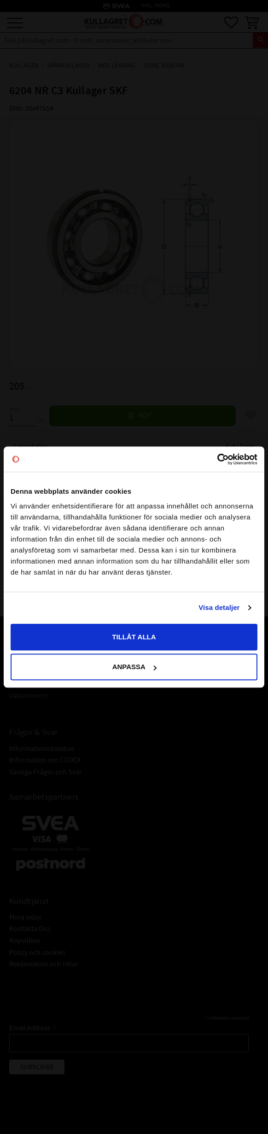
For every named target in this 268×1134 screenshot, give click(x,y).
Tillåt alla (134, 637)
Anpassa (134, 667)
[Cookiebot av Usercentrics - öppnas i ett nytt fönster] (217, 459)
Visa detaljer (218, 607)
